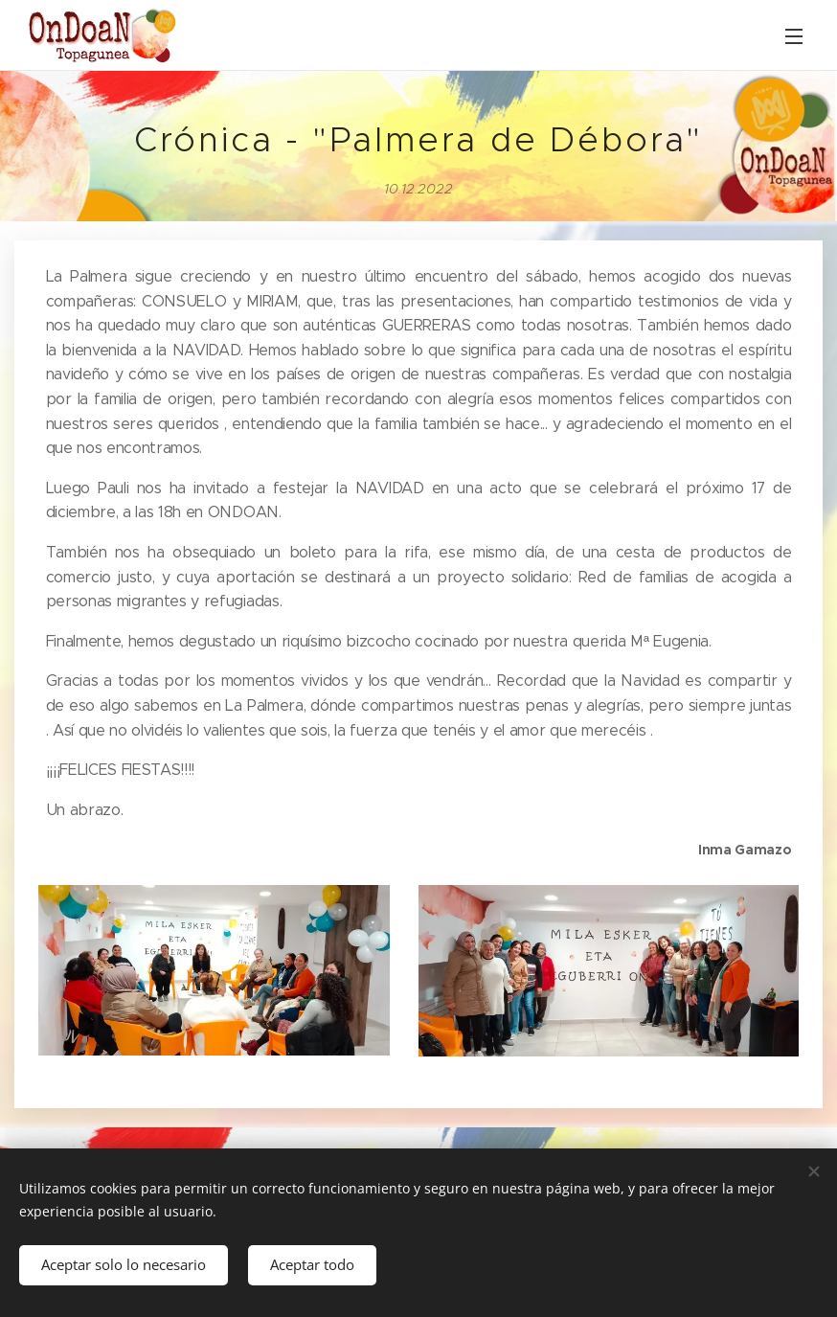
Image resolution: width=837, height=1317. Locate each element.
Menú (794, 36)
